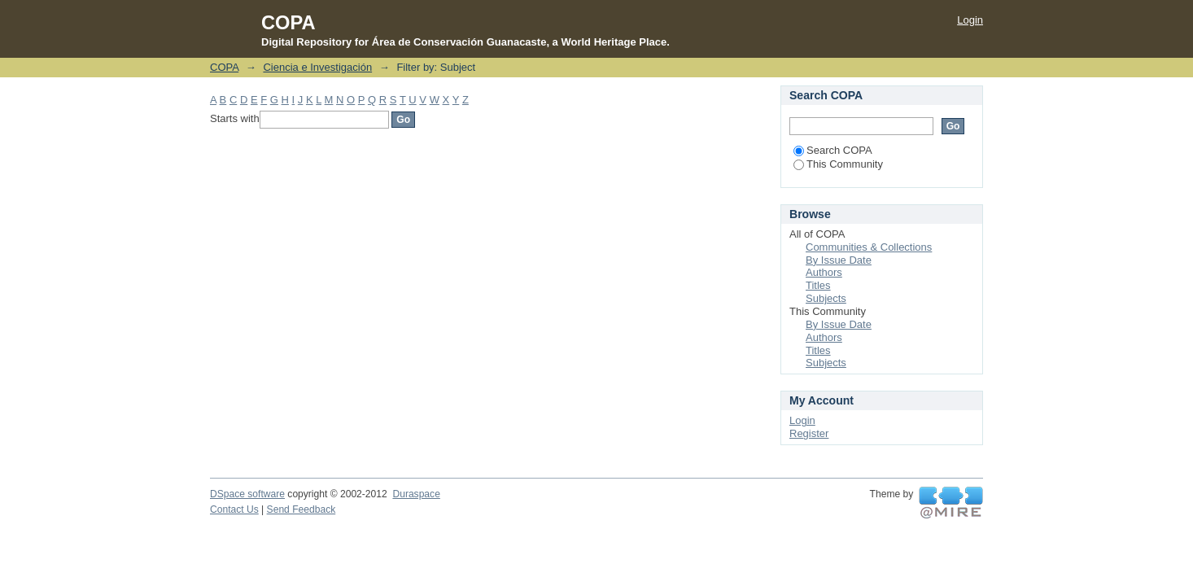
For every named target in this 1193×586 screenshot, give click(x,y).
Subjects (826, 298)
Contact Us (234, 509)
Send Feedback (301, 509)
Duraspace (415, 494)
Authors (824, 272)
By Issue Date (839, 260)
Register (808, 433)
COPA (224, 67)
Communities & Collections (869, 247)
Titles (818, 285)
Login (970, 20)
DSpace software (247, 494)
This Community (838, 164)
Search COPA (832, 150)
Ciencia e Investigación (317, 67)
